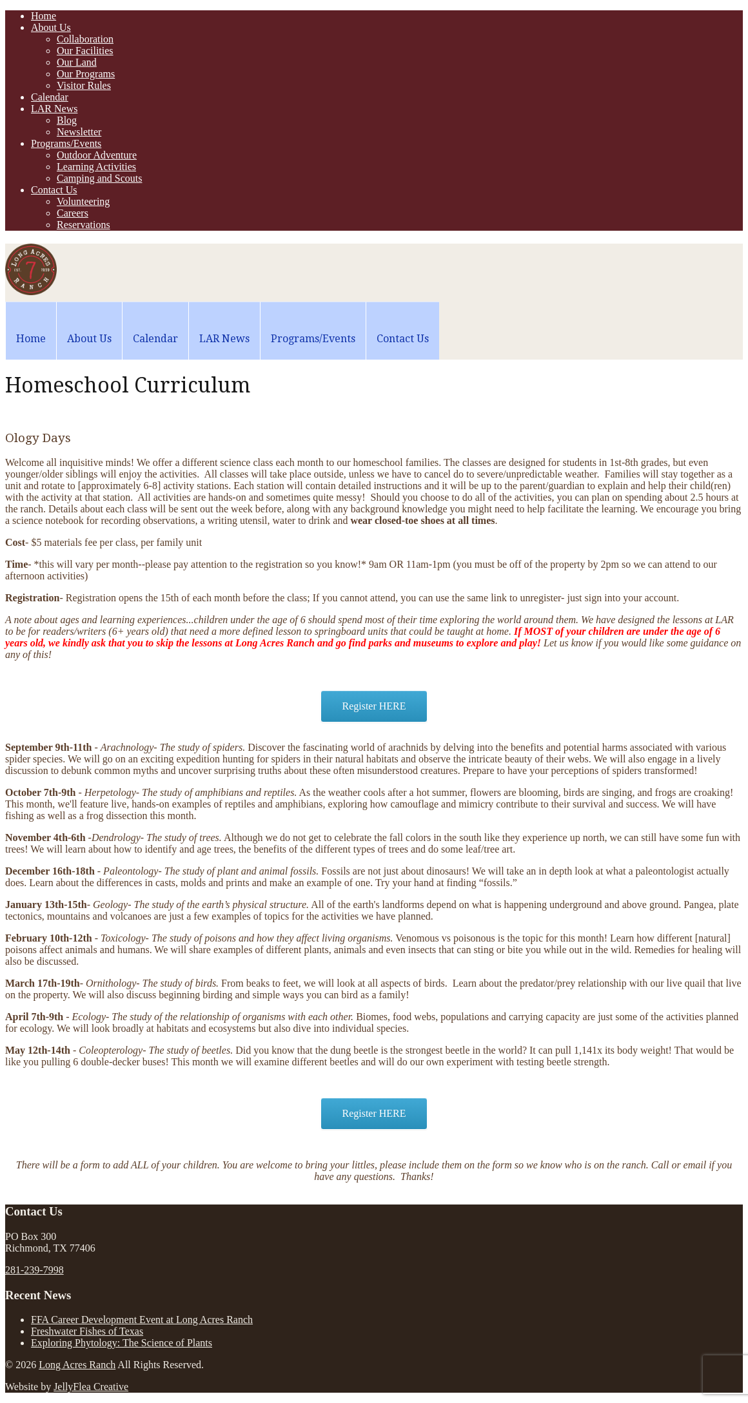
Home (43, 15)
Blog (67, 120)
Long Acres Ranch (77, 1364)
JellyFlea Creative (91, 1386)
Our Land (77, 62)
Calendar (49, 97)
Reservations (83, 224)
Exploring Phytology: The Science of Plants (121, 1342)
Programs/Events (66, 143)
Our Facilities (85, 50)
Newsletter (79, 131)
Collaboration (85, 39)
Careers (72, 213)
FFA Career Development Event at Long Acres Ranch (142, 1319)
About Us (51, 27)
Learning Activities (96, 166)
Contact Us (54, 189)
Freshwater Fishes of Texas (87, 1331)
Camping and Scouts (99, 178)
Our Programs (86, 73)
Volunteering (83, 201)
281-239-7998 (34, 1269)
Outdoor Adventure (97, 155)
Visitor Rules (84, 85)
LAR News (54, 108)
